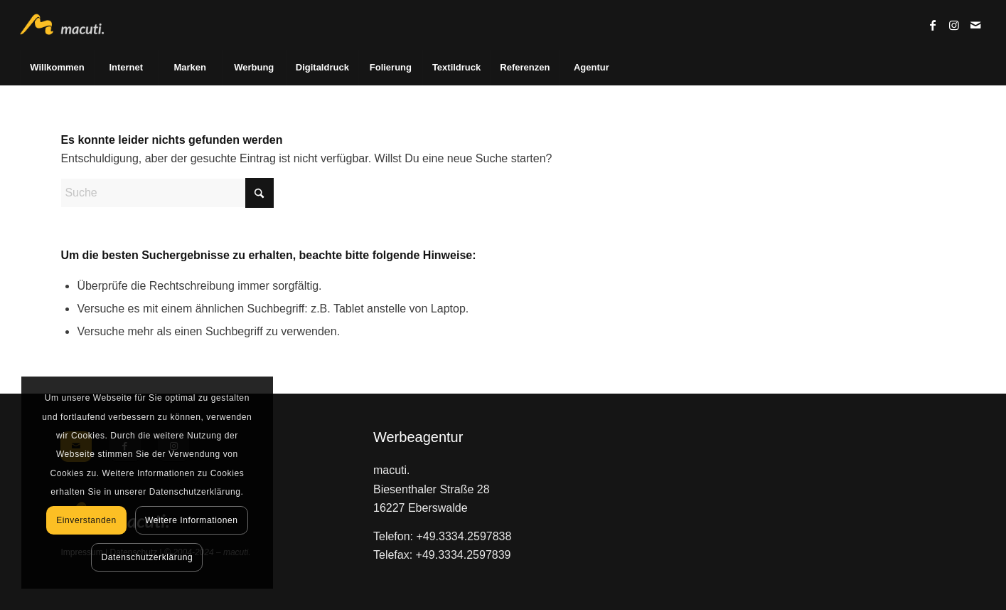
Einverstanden (86, 520)
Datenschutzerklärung (147, 557)
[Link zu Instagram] (954, 25)
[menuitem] (56, 67)
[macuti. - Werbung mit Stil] (68, 25)
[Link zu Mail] (975, 25)
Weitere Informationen (191, 520)
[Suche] (167, 193)
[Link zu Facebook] (932, 25)
